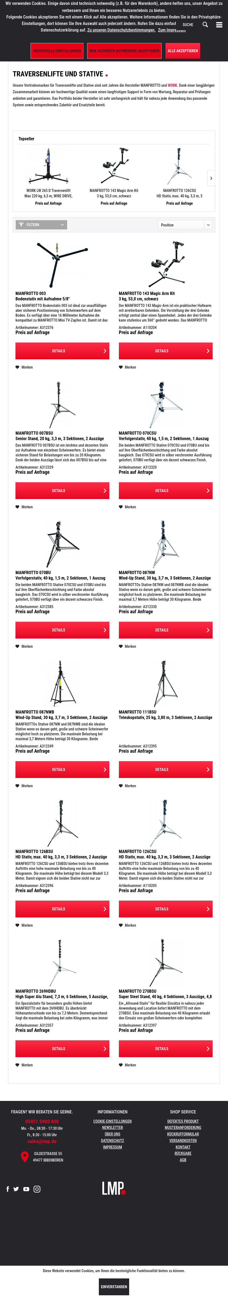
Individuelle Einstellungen (57, 51)
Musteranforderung (183, 1127)
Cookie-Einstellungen (112, 1121)
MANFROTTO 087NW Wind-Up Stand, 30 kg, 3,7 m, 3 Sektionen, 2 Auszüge (165, 575)
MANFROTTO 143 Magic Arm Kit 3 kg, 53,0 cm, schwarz (114, 193)
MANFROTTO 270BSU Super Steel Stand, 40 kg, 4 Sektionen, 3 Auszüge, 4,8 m (165, 994)
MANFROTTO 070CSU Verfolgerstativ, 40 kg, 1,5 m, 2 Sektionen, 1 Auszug (164, 436)
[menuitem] (220, 24)
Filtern (29, 224)
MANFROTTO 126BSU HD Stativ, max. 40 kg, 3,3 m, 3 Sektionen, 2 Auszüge (61, 854)
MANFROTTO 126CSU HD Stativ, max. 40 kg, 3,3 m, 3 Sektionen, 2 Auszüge (180, 193)
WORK (172, 85)
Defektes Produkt (183, 1121)
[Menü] (220, 24)
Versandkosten (183, 1140)
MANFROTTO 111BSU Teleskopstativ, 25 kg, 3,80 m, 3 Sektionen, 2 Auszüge (165, 714)
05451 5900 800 (42, 1121)
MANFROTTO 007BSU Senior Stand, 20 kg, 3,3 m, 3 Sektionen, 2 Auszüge (59, 436)
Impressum (112, 1147)
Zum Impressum (172, 30)
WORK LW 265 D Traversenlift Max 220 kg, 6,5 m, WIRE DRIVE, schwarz (49, 193)
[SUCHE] (195, 24)
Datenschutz (112, 1140)
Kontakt (183, 1147)
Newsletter (112, 1127)
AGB (183, 1160)
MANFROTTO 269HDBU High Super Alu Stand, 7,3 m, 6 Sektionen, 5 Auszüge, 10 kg (61, 994)
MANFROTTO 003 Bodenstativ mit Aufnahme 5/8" (42, 296)
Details (79, 350)
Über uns (112, 1134)
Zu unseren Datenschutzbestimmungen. (121, 30)
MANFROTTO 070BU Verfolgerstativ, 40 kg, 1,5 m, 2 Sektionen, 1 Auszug (60, 575)
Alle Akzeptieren (183, 51)
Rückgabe (183, 1153)
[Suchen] (205, 24)
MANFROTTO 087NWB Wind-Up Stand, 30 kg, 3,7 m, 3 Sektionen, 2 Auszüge (61, 714)
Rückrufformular (183, 1134)
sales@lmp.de (42, 1141)
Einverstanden (114, 1287)
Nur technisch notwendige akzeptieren (124, 51)
